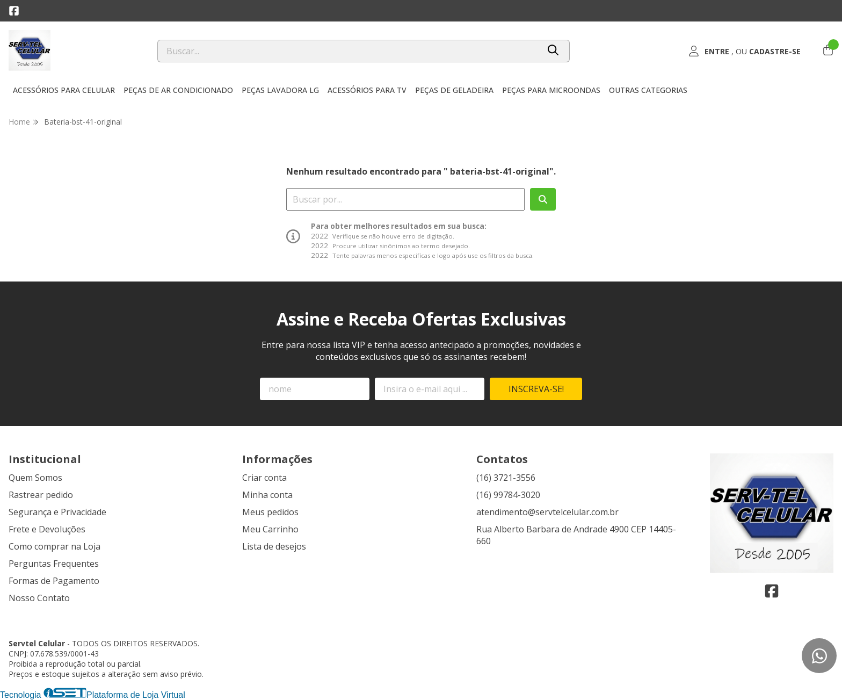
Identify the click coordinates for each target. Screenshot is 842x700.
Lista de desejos (274, 546)
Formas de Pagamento (54, 581)
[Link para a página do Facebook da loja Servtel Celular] (14, 10)
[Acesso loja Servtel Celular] (744, 51)
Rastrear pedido (41, 495)
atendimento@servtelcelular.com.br (547, 512)
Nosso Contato (39, 598)
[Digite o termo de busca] (348, 51)
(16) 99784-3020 (508, 495)
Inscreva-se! (536, 389)
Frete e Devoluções (47, 529)
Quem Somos (35, 477)
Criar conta (264, 477)
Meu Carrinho (270, 529)
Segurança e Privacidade (57, 512)
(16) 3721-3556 (505, 477)
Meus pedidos (270, 512)
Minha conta (267, 495)
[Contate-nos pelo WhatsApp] (819, 655)
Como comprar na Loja (54, 546)
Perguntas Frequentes (54, 563)
